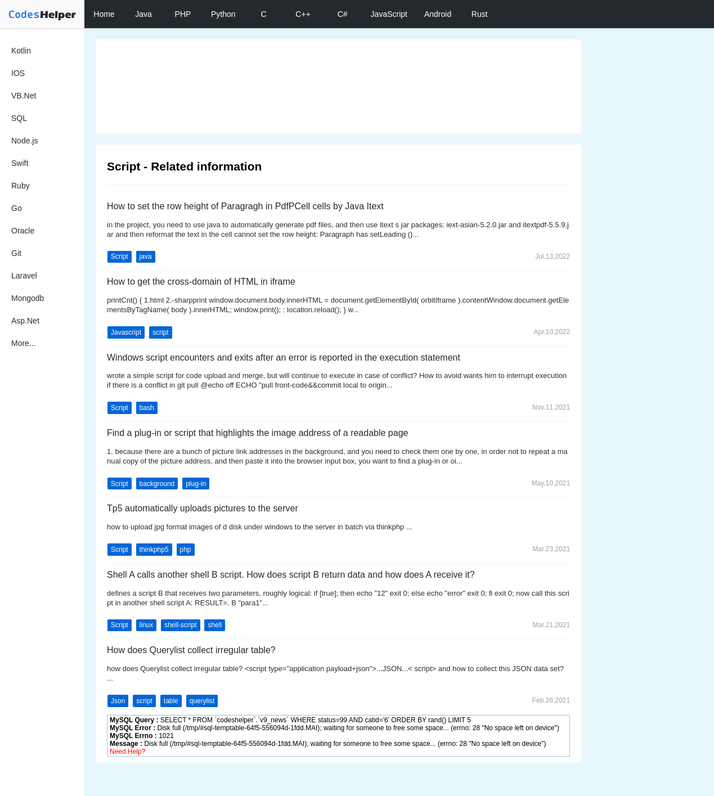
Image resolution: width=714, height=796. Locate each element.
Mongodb (27, 298)
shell (215, 625)
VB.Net (23, 95)
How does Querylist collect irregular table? (191, 650)
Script (119, 256)
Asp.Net (25, 320)
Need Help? (127, 751)
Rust (479, 14)
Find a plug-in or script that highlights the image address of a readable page (257, 433)
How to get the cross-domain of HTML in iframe (201, 281)
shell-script (180, 625)
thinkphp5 (154, 550)
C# (343, 14)
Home (103, 14)
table (171, 701)
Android (437, 14)
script (160, 332)
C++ (302, 14)
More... (23, 343)
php (185, 550)
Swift (19, 163)
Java (143, 14)
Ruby (20, 185)
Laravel (24, 275)
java (146, 256)
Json (118, 701)
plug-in (196, 484)
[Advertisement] (338, 86)
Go (16, 208)
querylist (202, 701)
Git (16, 253)
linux (147, 625)
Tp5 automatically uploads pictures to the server (202, 508)
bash (147, 408)
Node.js (24, 140)
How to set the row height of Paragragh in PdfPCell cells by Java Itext (245, 206)
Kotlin (21, 50)
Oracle (22, 230)
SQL (19, 118)
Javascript (126, 332)
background (157, 484)
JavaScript (389, 14)
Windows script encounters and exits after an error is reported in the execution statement (283, 357)
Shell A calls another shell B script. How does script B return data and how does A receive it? (291, 574)
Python (223, 14)
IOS (18, 73)
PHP (183, 14)
